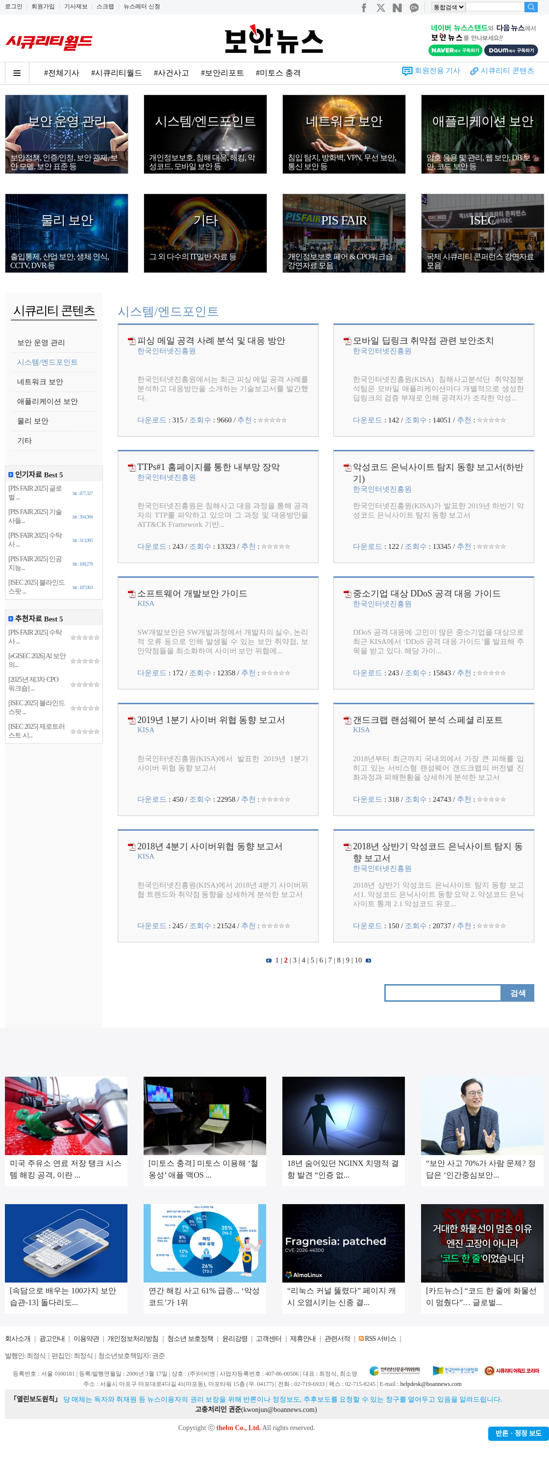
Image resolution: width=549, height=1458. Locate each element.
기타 (205, 220)
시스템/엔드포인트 (205, 121)
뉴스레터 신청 (142, 6)
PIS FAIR (344, 220)
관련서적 (337, 1338)
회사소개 (17, 1338)
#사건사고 (171, 73)
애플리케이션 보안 (482, 121)
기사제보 (76, 6)
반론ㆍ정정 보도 (519, 1433)
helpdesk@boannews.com (430, 1384)
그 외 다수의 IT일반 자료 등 (192, 256)
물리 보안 (67, 220)
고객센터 (268, 1338)
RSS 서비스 (380, 1338)
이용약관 (86, 1338)
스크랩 (105, 6)
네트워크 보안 (344, 121)
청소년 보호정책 (190, 1338)
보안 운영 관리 (66, 121)
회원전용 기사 (438, 70)
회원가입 (43, 6)
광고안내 (52, 1338)
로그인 (14, 6)
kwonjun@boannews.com (278, 1409)
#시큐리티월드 (116, 73)
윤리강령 (235, 1338)
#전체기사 (61, 73)
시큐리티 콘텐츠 (507, 70)
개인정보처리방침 (132, 1338)
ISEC (483, 220)
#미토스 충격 (278, 73)
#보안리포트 (222, 73)
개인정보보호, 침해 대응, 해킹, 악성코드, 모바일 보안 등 (202, 162)
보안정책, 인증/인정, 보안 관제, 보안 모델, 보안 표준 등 (64, 162)
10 (358, 960)
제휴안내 (303, 1338)
